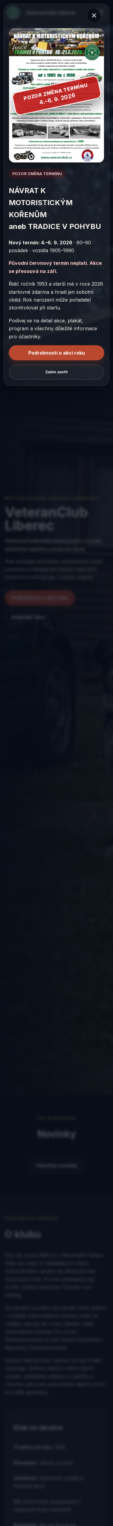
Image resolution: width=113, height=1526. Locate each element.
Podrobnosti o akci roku (56, 353)
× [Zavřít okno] (94, 15)
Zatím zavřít (56, 372)
